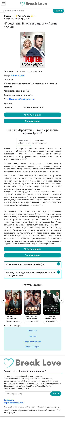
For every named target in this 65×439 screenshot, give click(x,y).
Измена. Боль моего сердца (32, 318)
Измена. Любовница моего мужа (12, 318)
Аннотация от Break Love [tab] (23, 141)
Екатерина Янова (32, 321)
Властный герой (32, 346)
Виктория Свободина (52, 321)
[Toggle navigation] (3, 3)
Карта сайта (9, 400)
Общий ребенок (26, 99)
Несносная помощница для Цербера (51, 318)
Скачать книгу (32, 121)
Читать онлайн (32, 114)
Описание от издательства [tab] (40, 141)
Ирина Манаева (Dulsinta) (13, 321)
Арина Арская (17, 75)
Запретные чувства (32, 341)
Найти (58, 10)
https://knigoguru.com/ (14, 403)
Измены (13, 99)
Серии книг (32, 330)
